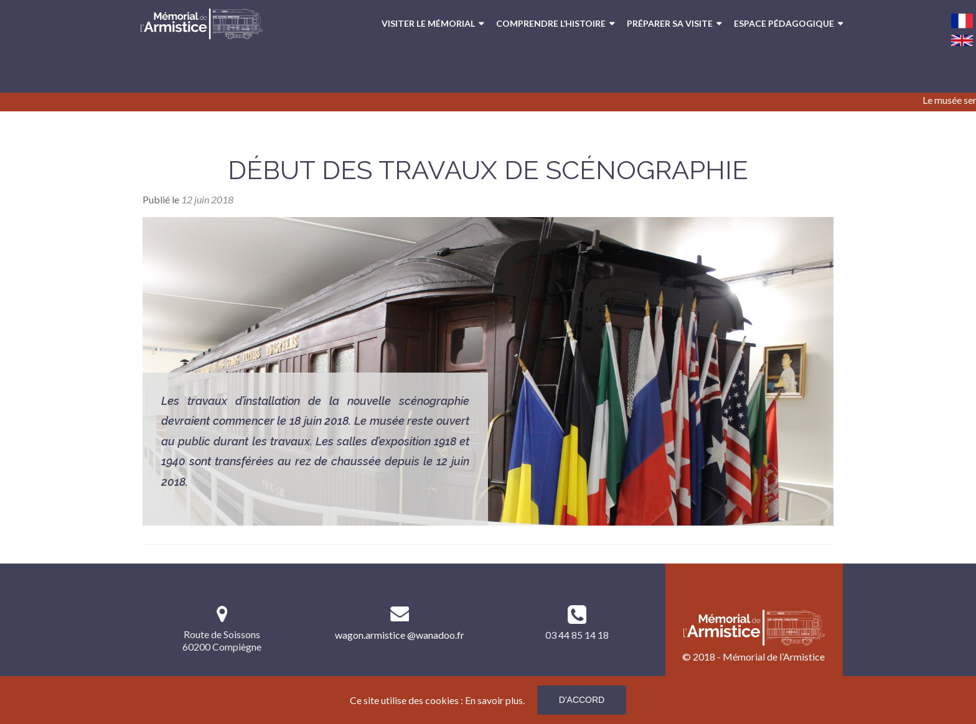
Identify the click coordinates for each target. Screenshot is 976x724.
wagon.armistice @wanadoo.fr (399, 635)
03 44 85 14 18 (577, 635)
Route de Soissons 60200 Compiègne (221, 640)
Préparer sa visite (670, 23)
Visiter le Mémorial (428, 23)
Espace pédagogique (784, 23)
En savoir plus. (495, 700)
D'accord (581, 700)
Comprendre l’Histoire (551, 23)
